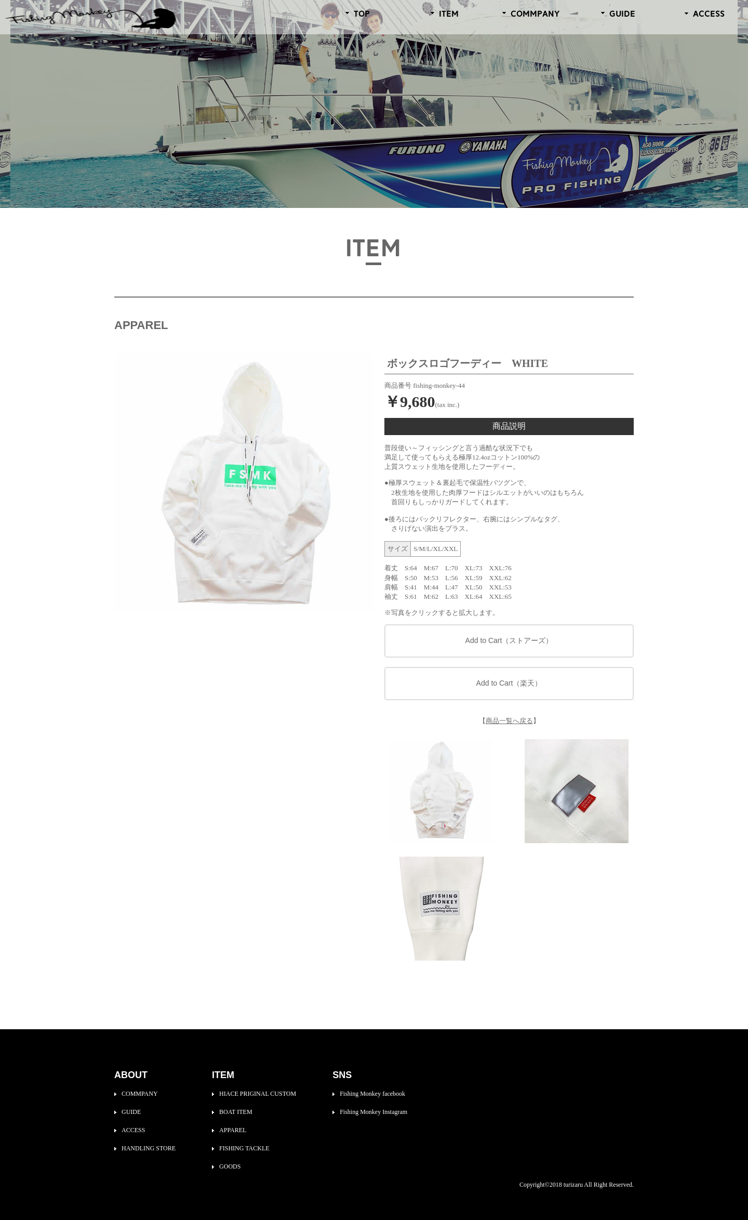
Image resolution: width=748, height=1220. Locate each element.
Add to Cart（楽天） (509, 683)
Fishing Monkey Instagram (373, 1112)
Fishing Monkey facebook (372, 1093)
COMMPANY (140, 1093)
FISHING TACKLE (244, 1148)
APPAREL (232, 1130)
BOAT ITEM (235, 1112)
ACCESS (133, 1130)
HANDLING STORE (149, 1148)
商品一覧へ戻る (509, 721)
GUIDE (131, 1112)
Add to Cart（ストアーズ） (509, 640)
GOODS (230, 1166)
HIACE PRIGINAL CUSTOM (257, 1093)
